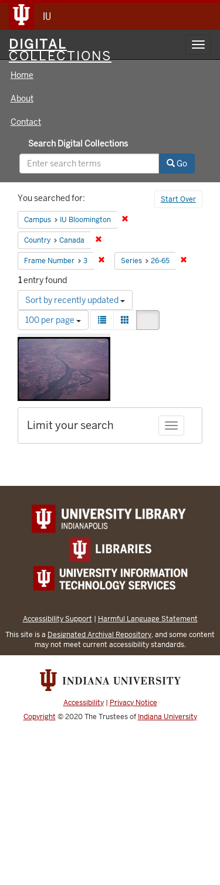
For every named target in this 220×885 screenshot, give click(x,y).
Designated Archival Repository (99, 634)
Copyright (39, 716)
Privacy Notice (133, 702)
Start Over (178, 199)
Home (22, 75)
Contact (26, 122)
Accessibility (83, 702)
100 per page (53, 320)
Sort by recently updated (75, 300)
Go (177, 163)
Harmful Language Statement (148, 618)
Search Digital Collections (78, 143)
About (22, 98)
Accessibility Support (57, 618)
